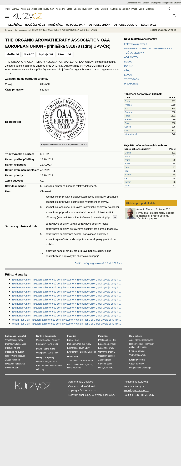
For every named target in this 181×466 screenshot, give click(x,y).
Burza (70, 340)
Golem (127, 182)
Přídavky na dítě (12, 348)
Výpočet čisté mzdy (14, 340)
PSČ (114, 340)
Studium (177, 3)
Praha (127, 101)
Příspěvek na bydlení (14, 352)
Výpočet (22, 336)
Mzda (50, 353)
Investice (71, 336)
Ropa (69, 364)
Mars (126, 185)
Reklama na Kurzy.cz (136, 381)
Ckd (126, 171)
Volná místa (49, 349)
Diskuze (150, 9)
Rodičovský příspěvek (15, 356)
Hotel (127, 115)
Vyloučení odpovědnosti (81, 386)
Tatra (126, 167)
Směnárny (41, 344)
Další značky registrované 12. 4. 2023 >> (98, 263)
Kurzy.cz (8, 30)
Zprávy (15, 9)
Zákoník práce (104, 360)
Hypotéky (87, 9)
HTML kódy (147, 394)
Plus (126, 123)
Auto (131, 340)
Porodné (53, 361)
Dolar (55, 344)
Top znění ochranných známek (143, 93)
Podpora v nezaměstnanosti (49, 365)
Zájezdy (146, 3)
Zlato (69, 9)
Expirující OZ (45, 54)
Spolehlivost (147, 340)
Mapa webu (140, 355)
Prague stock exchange (140, 368)
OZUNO (128, 66)
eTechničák (142, 347)
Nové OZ (29, 54)
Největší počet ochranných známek (145, 145)
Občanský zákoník (106, 356)
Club (126, 130)
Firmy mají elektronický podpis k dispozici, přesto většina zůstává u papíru (155, 215)
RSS (136, 394)
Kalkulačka (115, 9)
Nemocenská (42, 361)
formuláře (108, 368)
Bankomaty (50, 336)
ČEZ (76, 340)
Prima (127, 160)
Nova (127, 156)
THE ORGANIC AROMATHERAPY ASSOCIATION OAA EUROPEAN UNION (64, 30)
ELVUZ (128, 74)
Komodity (60, 9)
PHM (76, 364)
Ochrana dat (75, 381)
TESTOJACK (131, 79)
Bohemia (128, 119)
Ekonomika (72, 348)
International (130, 134)
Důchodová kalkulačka (15, 344)
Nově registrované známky (140, 38)
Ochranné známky (22, 30)
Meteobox (161, 3)
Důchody (40, 369)
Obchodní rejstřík (134, 3)
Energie (104, 9)
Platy (56, 353)
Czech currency (136, 364)
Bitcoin (77, 9)
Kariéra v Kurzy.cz (134, 386)
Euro (49, 344)
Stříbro (91, 360)
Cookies (88, 381)
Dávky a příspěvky (45, 357)
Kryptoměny (72, 352)
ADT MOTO (131, 57)
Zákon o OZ (64, 54)
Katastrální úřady (106, 348)
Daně (100, 368)
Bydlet (170, 3)
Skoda (127, 152)
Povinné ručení (12, 368)
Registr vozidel (136, 344)
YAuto (153, 3)
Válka (141, 9)
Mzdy (87, 348)
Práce (134, 9)
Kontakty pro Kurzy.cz (136, 390)
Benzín (83, 364)
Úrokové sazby (43, 340)
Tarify (96, 9)
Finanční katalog (136, 351)
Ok (125, 178)
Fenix (127, 163)
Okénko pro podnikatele (140, 203)
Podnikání (103, 336)
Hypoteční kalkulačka (15, 364)
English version (137, 360)
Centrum (128, 112)
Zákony (126, 9)
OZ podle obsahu (125, 24)
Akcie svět (37, 9)
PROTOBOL (131, 83)
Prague (128, 105)
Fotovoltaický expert (135, 44)
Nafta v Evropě (74, 368)
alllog (127, 70)
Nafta (89, 364)
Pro (126, 108)
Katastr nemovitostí (107, 344)
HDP (81, 348)
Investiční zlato (80, 360)
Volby (131, 355)
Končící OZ (55, 24)
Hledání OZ (13, 54)
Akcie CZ (25, 9)
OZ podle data (75, 24)
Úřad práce (41, 353)
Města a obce (104, 340)
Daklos (128, 61)
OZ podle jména (99, 24)
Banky (39, 336)
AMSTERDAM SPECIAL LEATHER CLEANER (150, 48)
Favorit (127, 174)
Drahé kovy (72, 357)
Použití (128, 394)
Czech (127, 126)
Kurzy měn (48, 9)
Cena (137, 340)
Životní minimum (12, 360)
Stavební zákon (105, 364)
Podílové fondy (84, 344)
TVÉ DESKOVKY (134, 52)
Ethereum (91, 352)
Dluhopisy (71, 344)
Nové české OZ (35, 24)
